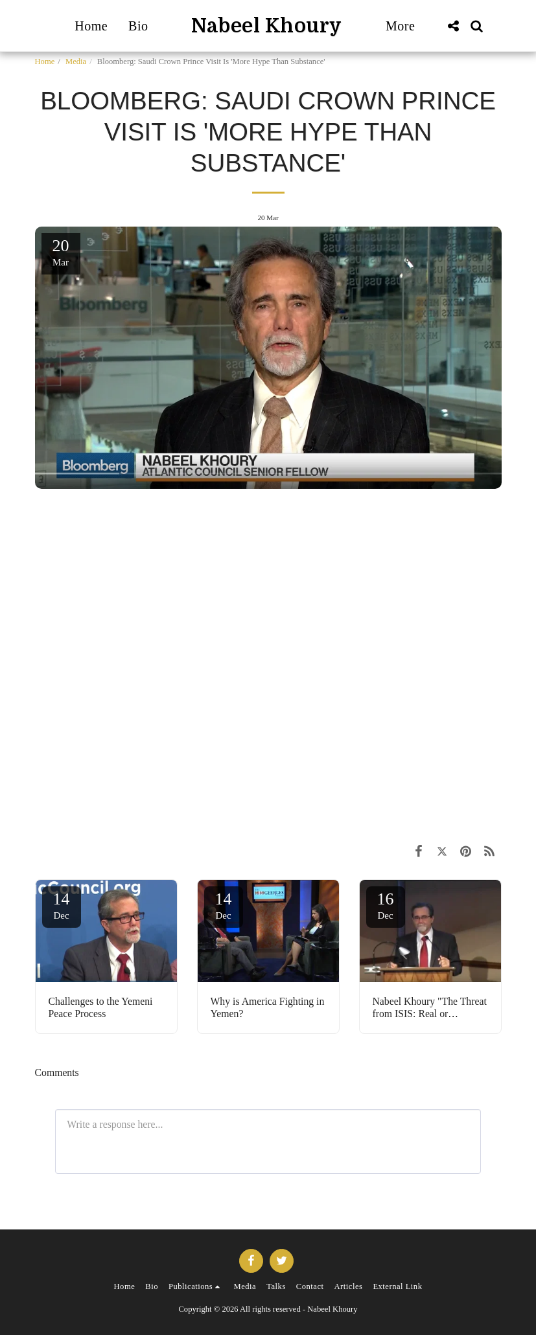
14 (61, 905)
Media (75, 61)
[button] (454, 25)
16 (385, 905)
